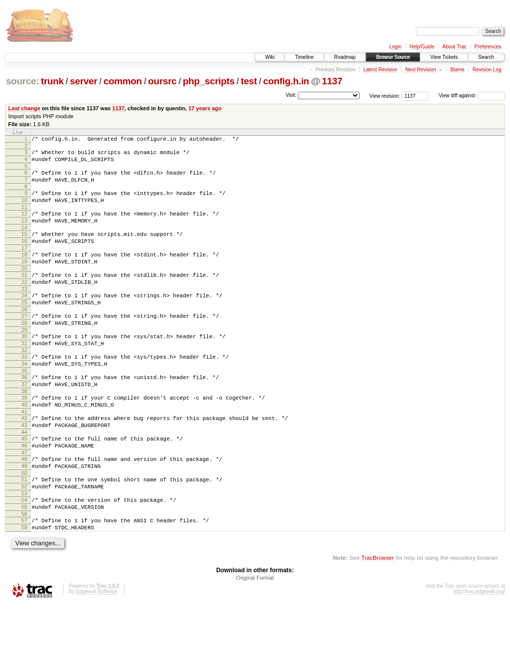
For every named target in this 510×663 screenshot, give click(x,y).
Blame (457, 69)
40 (24, 443)
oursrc (162, 81)
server (83, 81)
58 (24, 584)
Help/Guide (421, 46)
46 (24, 490)
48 (24, 505)
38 (24, 429)
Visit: (290, 95)
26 (24, 335)
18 (24, 271)
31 (24, 373)
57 (24, 576)
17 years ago (205, 108)
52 (24, 537)
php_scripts (209, 81)
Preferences (488, 46)
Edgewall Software (96, 650)
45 (24, 482)
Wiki (269, 57)
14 (24, 241)
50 (24, 522)
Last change (24, 108)
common (123, 81)
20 (24, 288)
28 (24, 350)
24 (24, 318)
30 (24, 365)
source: (22, 81)
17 (24, 264)
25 (24, 326)
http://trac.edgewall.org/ (479, 650)
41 (24, 452)
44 (24, 475)
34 (24, 397)
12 (24, 224)
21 (24, 294)
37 (24, 420)
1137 (332, 81)
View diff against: (472, 95)
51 (24, 529)
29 (24, 358)
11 (24, 218)
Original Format (255, 636)
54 (24, 552)
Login (395, 46)
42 (24, 458)
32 (24, 382)
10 (24, 209)
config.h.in (286, 81)
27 (24, 341)
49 (24, 514)
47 (24, 499)
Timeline (304, 57)
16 (24, 256)
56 (24, 569)
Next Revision (420, 69)
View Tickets (444, 57)
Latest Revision (380, 69)
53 (24, 546)
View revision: (385, 95)
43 (24, 467)
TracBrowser (377, 616)
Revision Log (487, 69)
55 (24, 561)
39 (24, 435)
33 (24, 388)
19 (24, 279)
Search (486, 57)
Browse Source (393, 57)
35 (24, 405)
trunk (52, 81)
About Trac (454, 46)
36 (24, 412)
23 (24, 311)
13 (24, 232)
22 (24, 303)
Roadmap (345, 57)
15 (24, 247)
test (248, 81)
